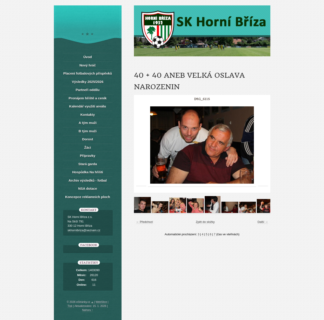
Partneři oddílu (88, 90)
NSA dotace (87, 188)
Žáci (87, 147)
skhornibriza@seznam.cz (84, 230)
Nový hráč (87, 65)
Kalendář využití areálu (87, 106)
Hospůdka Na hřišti (87, 172)
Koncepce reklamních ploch (87, 197)
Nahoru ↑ (87, 310)
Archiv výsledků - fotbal (88, 180)
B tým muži (87, 131)
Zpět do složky (205, 222)
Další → (262, 222)
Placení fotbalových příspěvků (87, 73)
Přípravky (87, 156)
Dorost (87, 139)
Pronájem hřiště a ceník (87, 98)
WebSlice (101, 302)
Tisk (69, 306)
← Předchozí (144, 222)
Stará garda (87, 164)
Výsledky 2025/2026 (87, 82)
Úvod (87, 57)
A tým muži (88, 123)
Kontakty (87, 115)
